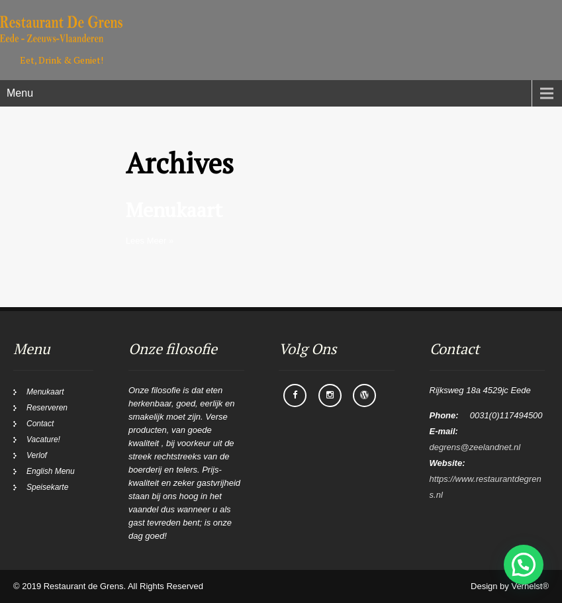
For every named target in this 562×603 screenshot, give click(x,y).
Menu (20, 93)
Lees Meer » (149, 241)
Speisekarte (47, 487)
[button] (523, 564)
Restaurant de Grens (84, 586)
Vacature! (43, 439)
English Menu (50, 471)
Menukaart (174, 210)
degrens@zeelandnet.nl (475, 447)
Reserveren (47, 407)
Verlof (36, 455)
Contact (40, 423)
